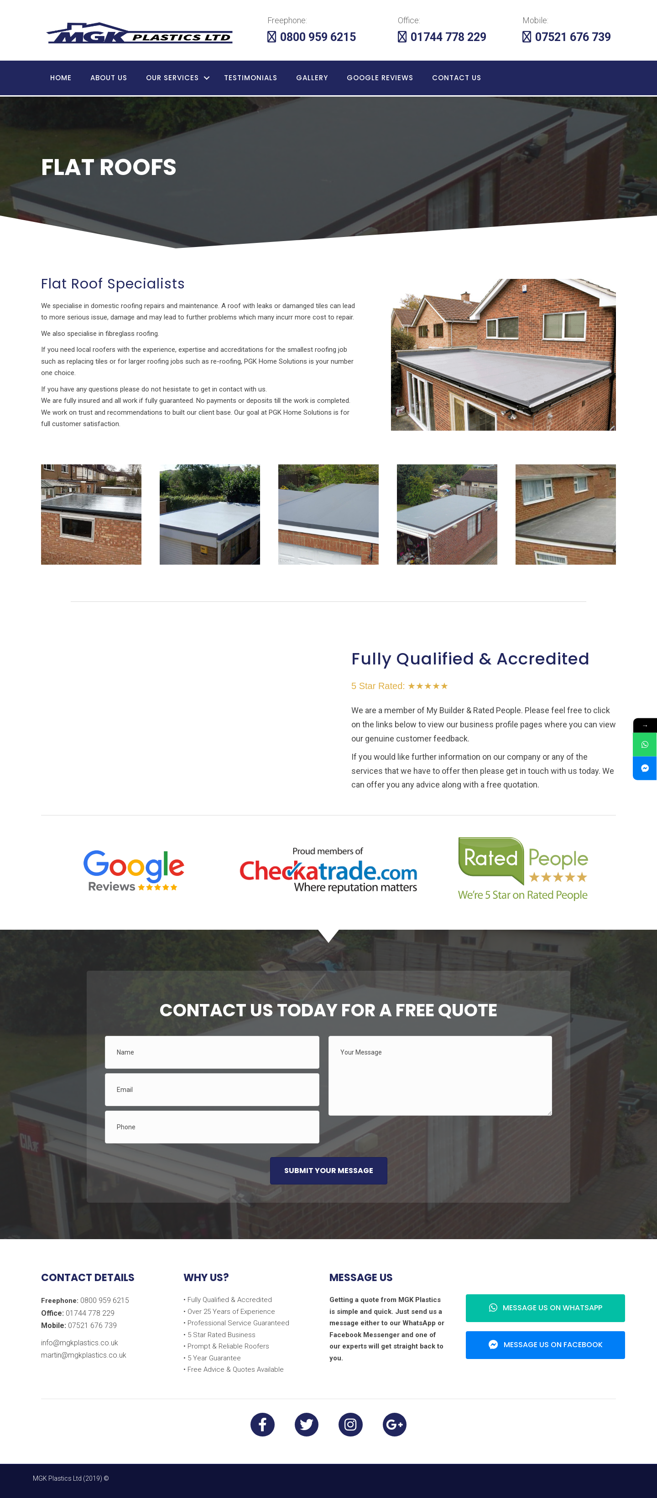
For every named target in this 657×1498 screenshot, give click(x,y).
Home (61, 77)
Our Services (172, 77)
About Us (108, 77)
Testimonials (250, 77)
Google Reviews (380, 77)
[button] (328, 1170)
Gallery (312, 77)
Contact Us (456, 77)
